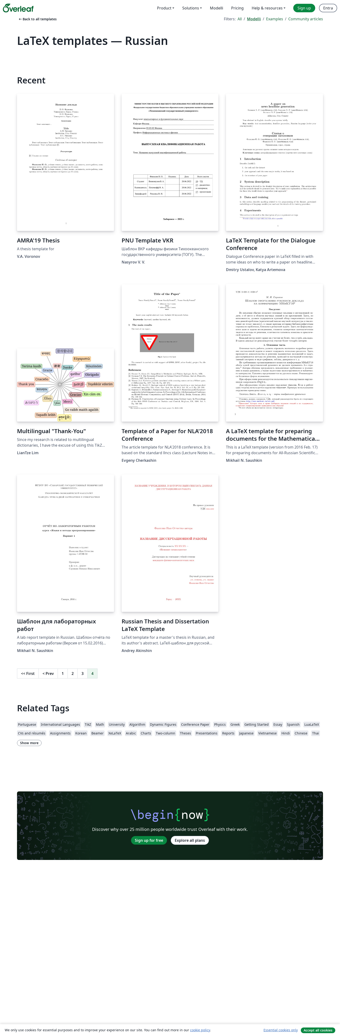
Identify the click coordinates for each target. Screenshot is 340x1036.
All (240, 19)
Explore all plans (190, 840)
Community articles (305, 19)
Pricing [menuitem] (237, 8)
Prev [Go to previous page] (48, 673)
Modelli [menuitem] (216, 8)
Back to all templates (37, 19)
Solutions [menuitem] (190, 8)
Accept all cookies (318, 1030)
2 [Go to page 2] (73, 673)
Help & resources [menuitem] (267, 8)
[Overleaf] (18, 8)
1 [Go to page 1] (63, 673)
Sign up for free (149, 840)
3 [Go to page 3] (82, 673)
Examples (274, 19)
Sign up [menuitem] (304, 8)
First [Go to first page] (28, 673)
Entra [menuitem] (328, 8)
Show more (29, 743)
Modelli (254, 19)
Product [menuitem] (164, 8)
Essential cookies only (281, 1030)
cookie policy (200, 1030)
